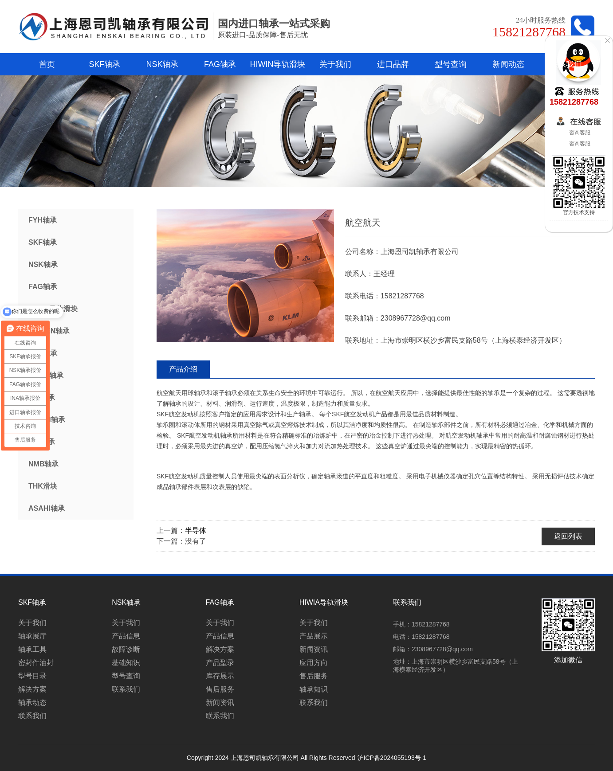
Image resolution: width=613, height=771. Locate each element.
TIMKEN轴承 (49, 331)
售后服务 (220, 689)
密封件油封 (36, 662)
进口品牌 (393, 64)
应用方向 (313, 662)
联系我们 (566, 64)
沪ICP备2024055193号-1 (392, 757)
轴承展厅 (32, 636)
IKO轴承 (41, 397)
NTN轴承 (42, 353)
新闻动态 (508, 64)
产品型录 (220, 662)
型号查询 (451, 64)
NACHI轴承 (46, 419)
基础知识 (126, 662)
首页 (47, 64)
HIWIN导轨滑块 (278, 64)
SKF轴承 (104, 64)
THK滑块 (42, 486)
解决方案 (32, 689)
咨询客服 (578, 132)
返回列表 (568, 536)
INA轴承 (41, 442)
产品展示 (313, 636)
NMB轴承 (43, 464)
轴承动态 (32, 702)
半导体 (195, 530)
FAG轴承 (220, 64)
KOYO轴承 (45, 375)
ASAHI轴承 (46, 508)
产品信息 (126, 636)
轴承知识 (313, 689)
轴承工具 (32, 649)
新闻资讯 (220, 702)
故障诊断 (126, 649)
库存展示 (220, 676)
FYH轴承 (42, 220)
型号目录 (32, 676)
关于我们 (335, 64)
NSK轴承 (162, 64)
